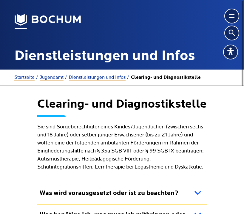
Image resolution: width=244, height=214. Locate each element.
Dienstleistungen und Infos (97, 77)
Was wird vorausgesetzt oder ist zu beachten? (109, 193)
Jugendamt (52, 77)
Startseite (24, 77)
